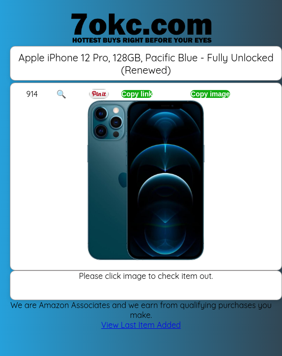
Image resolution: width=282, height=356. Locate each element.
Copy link (136, 94)
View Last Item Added (141, 325)
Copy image (210, 94)
